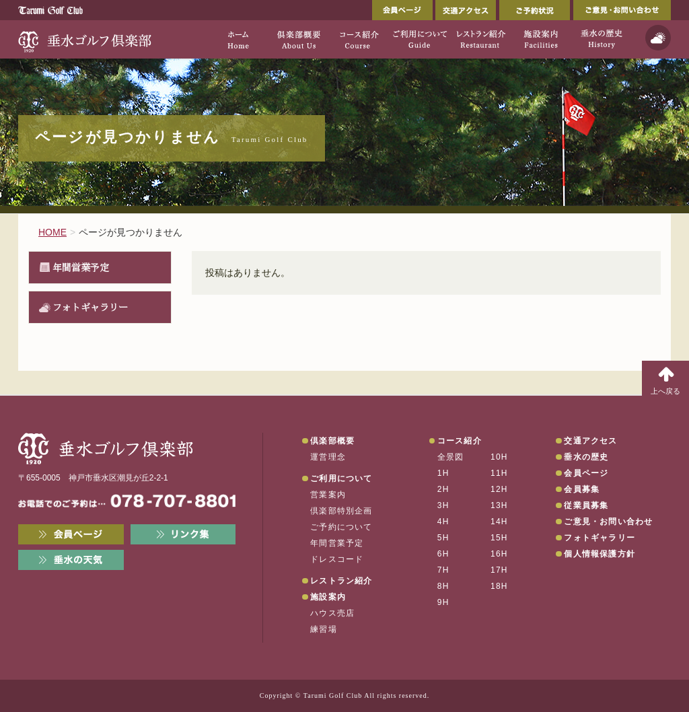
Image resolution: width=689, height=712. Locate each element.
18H (499, 586)
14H (499, 521)
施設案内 (328, 597)
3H (443, 505)
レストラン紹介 (341, 580)
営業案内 (328, 494)
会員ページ (402, 10)
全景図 (450, 457)
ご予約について (341, 527)
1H (443, 473)
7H (443, 570)
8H (443, 586)
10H (499, 457)
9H (443, 602)
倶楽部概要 (332, 441)
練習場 (323, 629)
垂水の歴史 (586, 457)
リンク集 (183, 534)
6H (443, 554)
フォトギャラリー (90, 307)
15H (499, 537)
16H (499, 554)
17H (499, 570)
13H (499, 505)
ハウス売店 (332, 613)
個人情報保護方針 (599, 554)
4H (443, 521)
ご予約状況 (534, 10)
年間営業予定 (80, 267)
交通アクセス (465, 10)
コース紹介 (459, 441)
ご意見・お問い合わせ (622, 10)
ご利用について (341, 478)
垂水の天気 (71, 560)
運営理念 (328, 457)
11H (499, 473)
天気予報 (658, 37)
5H (443, 537)
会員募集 (582, 489)
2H (443, 489)
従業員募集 (586, 505)
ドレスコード (336, 559)
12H (499, 489)
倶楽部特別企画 (341, 510)
